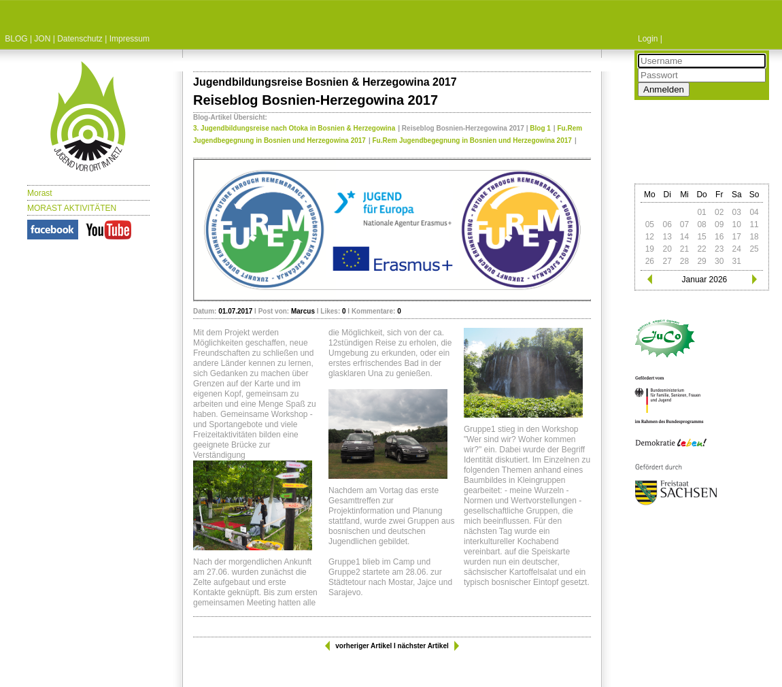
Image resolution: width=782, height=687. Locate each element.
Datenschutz (80, 39)
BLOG (16, 39)
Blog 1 (540, 128)
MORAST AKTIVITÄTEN (71, 208)
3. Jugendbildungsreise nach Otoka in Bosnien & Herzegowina (294, 128)
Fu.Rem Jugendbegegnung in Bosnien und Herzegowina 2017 (472, 140)
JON (42, 39)
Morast (39, 193)
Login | (650, 39)
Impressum (129, 39)
